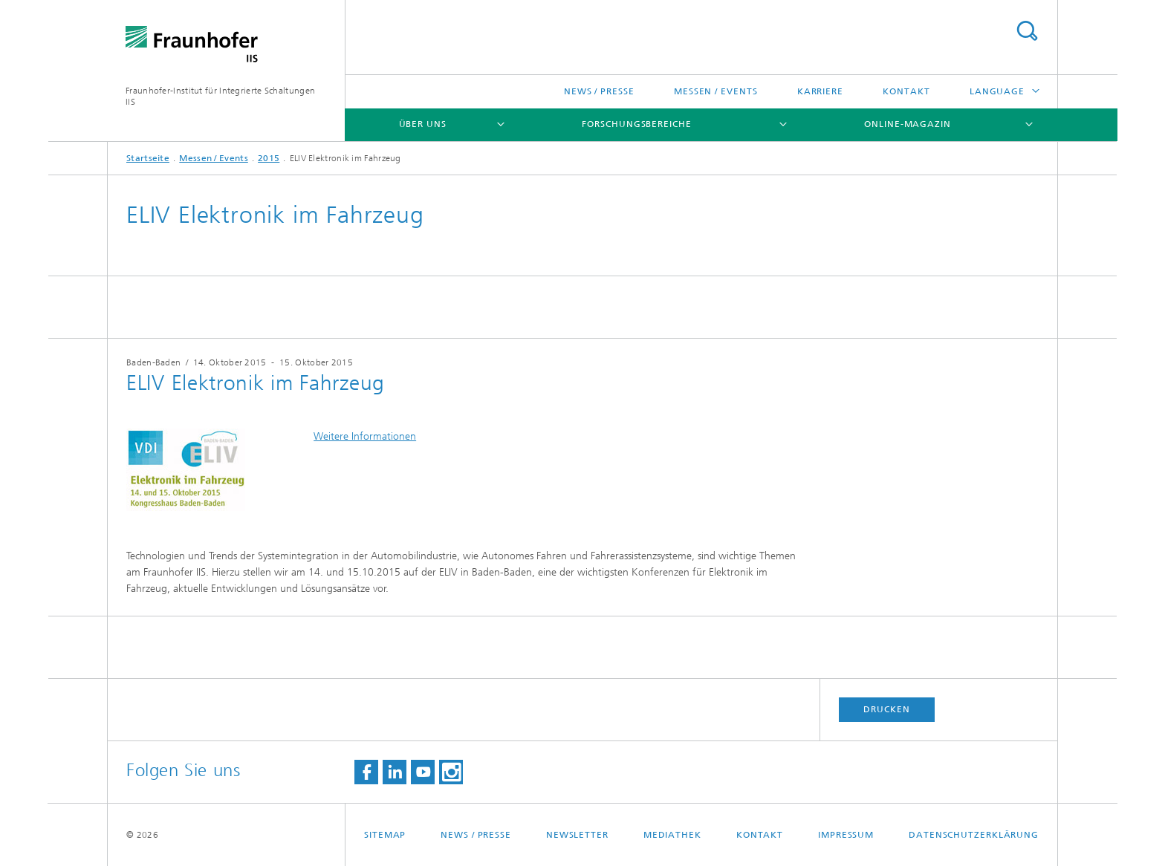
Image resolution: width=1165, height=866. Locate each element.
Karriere (820, 91)
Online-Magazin (907, 124)
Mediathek (672, 835)
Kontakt (906, 91)
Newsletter (577, 835)
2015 (268, 158)
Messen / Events (716, 91)
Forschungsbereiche (636, 124)
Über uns (423, 124)
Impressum (846, 835)
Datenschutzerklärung (974, 835)
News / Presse (599, 91)
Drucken (886, 709)
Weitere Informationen (365, 436)
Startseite (147, 158)
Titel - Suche (1027, 31)
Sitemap (385, 835)
